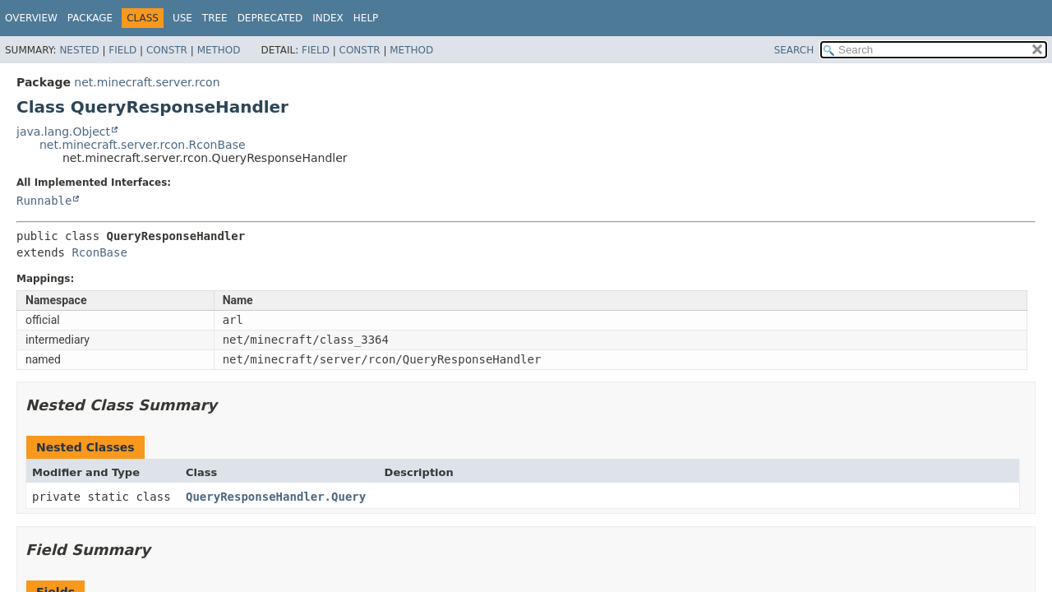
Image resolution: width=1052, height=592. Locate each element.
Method (219, 50)
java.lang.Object (63, 131)
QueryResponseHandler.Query (276, 496)
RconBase (99, 252)
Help (366, 18)
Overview (31, 18)
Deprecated (270, 18)
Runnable (44, 200)
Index (328, 18)
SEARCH (794, 50)
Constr (166, 50)
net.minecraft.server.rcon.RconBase (142, 144)
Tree (215, 18)
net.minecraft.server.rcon (146, 82)
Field (122, 50)
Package (90, 18)
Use (182, 18)
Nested (79, 50)
